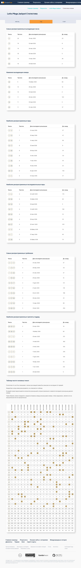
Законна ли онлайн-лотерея (38, 546)
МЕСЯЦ (17, 21)
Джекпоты (9, 542)
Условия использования (12, 548)
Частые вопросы (10, 546)
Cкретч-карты (31, 542)
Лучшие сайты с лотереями (53, 2)
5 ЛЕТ (64, 21)
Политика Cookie (25, 548)
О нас (49, 546)
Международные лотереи (58, 540)
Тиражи (16, 542)
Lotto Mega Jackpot (55, 8)
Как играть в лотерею (23, 546)
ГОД (41, 21)
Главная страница (33, 8)
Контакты (55, 546)
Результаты (43, 8)
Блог (23, 542)
